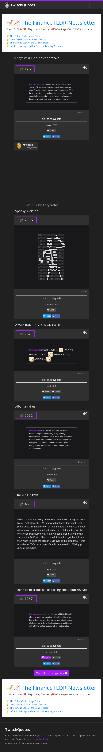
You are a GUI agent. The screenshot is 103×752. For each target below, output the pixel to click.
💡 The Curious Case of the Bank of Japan (27, 42)
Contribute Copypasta (15, 739)
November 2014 (51, 304)
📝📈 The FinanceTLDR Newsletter (51, 22)
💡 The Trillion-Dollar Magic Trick (23, 35)
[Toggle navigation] (93, 5)
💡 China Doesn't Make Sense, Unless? (26, 39)
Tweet (47, 136)
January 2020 (51, 125)
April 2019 (51, 386)
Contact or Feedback (38, 739)
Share (56, 136)
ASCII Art (71, 735)
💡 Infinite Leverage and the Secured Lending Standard (34, 46)
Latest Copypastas (14, 735)
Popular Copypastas (35, 735)
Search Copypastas (56, 735)
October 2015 (51, 474)
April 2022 (51, 569)
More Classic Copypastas (51, 673)
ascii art (84, 291)
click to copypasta (51, 119)
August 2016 (51, 652)
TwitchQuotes (20, 5)
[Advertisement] (51, 178)
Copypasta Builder (86, 735)
